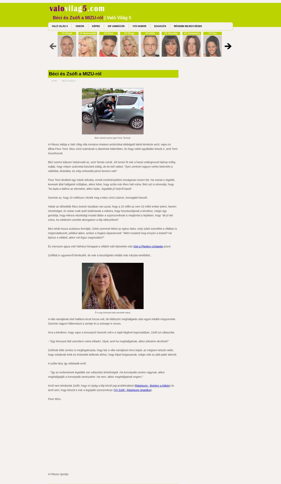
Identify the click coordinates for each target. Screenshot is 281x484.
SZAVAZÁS (160, 26)
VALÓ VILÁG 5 (60, 26)
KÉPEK (96, 26)
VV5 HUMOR (139, 26)
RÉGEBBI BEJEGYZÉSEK (188, 26)
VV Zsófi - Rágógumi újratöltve (132, 390)
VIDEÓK (79, 26)
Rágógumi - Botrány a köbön (152, 385)
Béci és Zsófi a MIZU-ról (75, 73)
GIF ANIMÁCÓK (116, 26)
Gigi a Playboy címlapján (148, 246)
